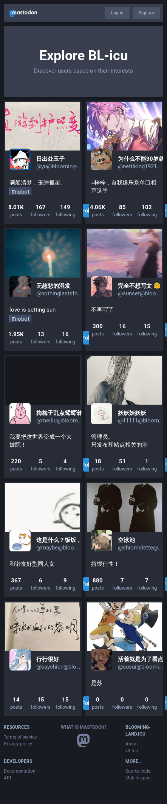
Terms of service (20, 737)
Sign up (146, 13)
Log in (117, 13)
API (7, 778)
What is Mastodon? (84, 727)
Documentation (20, 771)
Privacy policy (18, 744)
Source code (137, 771)
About (131, 744)
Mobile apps (137, 778)
